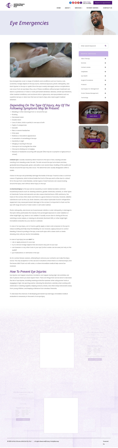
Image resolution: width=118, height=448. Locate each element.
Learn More (93, 118)
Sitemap (61, 442)
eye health (84, 77)
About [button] (68, 8)
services (84, 63)
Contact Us (107, 8)
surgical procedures (88, 81)
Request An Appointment (103, 2)
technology (85, 99)
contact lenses (86, 68)
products (84, 86)
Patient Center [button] (93, 8)
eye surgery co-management (91, 90)
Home (59, 8)
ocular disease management (91, 94)
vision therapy (86, 59)
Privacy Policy (52, 442)
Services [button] (78, 8)
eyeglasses (85, 72)
